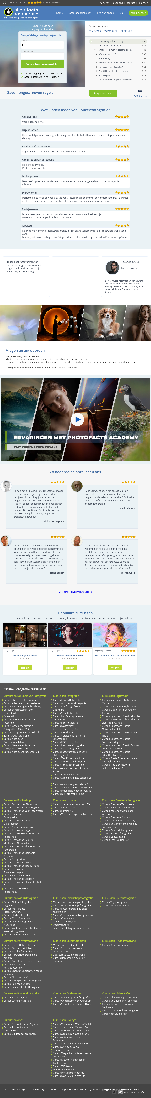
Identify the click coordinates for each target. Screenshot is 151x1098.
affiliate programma (88, 1089)
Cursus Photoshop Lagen (18, 830)
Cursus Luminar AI (63, 810)
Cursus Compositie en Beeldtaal (21, 732)
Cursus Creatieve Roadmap (117, 817)
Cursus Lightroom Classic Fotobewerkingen (116, 740)
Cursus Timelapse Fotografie (68, 764)
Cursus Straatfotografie (66, 713)
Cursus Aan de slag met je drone (71, 1033)
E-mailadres (27, 51)
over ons (118, 2)
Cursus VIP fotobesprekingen (20, 1033)
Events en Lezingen (63, 1069)
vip (121, 12)
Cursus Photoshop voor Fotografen (23, 810)
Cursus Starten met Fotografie (20, 700)
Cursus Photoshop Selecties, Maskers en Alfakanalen (19, 841)
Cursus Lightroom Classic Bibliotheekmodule (116, 753)
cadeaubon (35, 1089)
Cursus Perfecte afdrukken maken (71, 1030)
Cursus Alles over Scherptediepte (22, 703)
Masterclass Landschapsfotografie (72, 902)
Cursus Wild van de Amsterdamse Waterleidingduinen (22, 929)
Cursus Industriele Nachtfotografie (72, 790)
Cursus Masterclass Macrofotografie (14, 910)
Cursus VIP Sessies (63, 1066)
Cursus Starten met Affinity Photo (71, 1043)
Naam (24, 40)
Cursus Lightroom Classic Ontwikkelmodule (116, 727)
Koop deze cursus (103, 93)
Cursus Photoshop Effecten (19, 878)
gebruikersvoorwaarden (127, 1089)
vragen (102, 1089)
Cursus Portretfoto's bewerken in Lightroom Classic (120, 721)
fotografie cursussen (80, 12)
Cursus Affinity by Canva (66, 1046)
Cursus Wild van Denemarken (20, 934)
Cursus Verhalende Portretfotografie (14, 966)
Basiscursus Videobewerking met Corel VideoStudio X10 (120, 1012)
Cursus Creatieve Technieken (118, 804)
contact (131, 2)
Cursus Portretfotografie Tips (20, 945)
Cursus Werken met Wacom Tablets (72, 1024)
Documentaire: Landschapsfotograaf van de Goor (72, 926)
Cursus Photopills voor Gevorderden (16, 1029)
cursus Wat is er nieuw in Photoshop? (115, 655)
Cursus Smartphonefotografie (69, 761)
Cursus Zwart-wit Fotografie (117, 830)
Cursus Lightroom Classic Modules (121, 716)
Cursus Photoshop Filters (18, 862)
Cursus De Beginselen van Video (120, 1000)
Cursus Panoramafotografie (68, 745)
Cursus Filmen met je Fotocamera (120, 997)
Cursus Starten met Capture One (71, 1027)
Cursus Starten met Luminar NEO (71, 804)
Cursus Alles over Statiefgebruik (21, 751)
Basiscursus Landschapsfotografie (72, 905)
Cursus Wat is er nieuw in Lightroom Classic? (116, 766)
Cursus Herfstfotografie (17, 915)
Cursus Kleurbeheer (64, 732)
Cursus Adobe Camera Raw (19, 827)
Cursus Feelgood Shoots (17, 983)
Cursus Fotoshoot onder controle (22, 961)
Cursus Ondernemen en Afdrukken (72, 1000)
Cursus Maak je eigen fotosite (69, 1076)
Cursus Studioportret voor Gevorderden (67, 950)
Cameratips (10, 716)
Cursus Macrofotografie (17, 918)
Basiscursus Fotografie (16, 735)
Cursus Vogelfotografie (114, 902)
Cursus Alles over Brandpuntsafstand (14, 740)
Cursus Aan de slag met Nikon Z (70, 784)
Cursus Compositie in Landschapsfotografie (65, 920)
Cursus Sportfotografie (65, 722)
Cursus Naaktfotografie (16, 977)
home (59, 12)
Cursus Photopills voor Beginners (22, 1024)
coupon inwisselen (69, 1089)
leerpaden (54, 1089)
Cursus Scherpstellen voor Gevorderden (18, 711)
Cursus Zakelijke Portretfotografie (22, 980)
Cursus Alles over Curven (17, 875)
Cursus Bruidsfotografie (115, 945)
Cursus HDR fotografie (65, 742)
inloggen (143, 2)
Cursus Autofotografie (16, 997)
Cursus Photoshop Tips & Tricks (21, 865)
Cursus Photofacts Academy (68, 1072)
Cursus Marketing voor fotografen (71, 997)
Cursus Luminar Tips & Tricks (69, 807)
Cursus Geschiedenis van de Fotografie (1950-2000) (19, 747)
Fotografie (111, 31)
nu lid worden (138, 12)
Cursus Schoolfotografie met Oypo (72, 1004)
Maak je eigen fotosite (25, 655)
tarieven (105, 2)
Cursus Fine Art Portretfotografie (22, 987)
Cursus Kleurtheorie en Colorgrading (16, 815)
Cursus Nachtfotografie (66, 748)
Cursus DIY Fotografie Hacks (68, 794)
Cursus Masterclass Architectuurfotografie (65, 727)
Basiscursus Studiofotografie (69, 954)
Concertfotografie (98, 26)
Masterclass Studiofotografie (69, 945)
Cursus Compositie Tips (66, 774)
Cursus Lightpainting (113, 836)
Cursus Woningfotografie (17, 1000)
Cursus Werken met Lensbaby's (119, 820)
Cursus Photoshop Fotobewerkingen (14, 870)
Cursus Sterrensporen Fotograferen (73, 915)
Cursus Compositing (15, 859)
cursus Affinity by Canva (70, 655)
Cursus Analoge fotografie (116, 833)
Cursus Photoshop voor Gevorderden (17, 822)
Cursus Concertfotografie (67, 700)
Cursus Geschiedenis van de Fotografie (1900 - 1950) (19, 727)
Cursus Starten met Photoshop (21, 804)
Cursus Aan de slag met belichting (22, 706)
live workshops (105, 12)
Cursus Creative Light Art (115, 840)
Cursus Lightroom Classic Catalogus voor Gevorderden (122, 747)
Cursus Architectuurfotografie (69, 703)
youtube (111, 1089)
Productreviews (61, 1050)
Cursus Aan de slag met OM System (72, 787)
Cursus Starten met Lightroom (119, 706)
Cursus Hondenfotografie (116, 905)
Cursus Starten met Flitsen (18, 948)
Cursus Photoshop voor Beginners (23, 807)
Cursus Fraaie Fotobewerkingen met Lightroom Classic (119, 760)
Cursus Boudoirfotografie (18, 951)
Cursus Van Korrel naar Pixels (69, 758)
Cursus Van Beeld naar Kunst (118, 807)
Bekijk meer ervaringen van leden (75, 591)
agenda (25, 1089)
